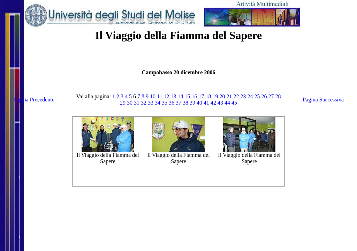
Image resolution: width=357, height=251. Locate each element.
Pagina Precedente (33, 99)
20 (222, 96)
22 (236, 96)
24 (250, 96)
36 (172, 103)
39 (193, 103)
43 (221, 103)
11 (160, 96)
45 (234, 103)
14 (180, 96)
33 (151, 103)
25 (257, 96)
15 (187, 96)
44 (228, 103)
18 (208, 96)
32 (144, 103)
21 (229, 96)
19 (215, 96)
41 (207, 103)
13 (173, 96)
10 (153, 96)
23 (243, 96)
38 (186, 103)
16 (194, 96)
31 (137, 103)
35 (165, 103)
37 (179, 103)
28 (278, 96)
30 (130, 103)
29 (123, 103)
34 (158, 103)
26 (264, 96)
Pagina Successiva (323, 99)
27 (271, 96)
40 (200, 103)
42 (214, 103)
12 (167, 96)
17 (201, 96)
